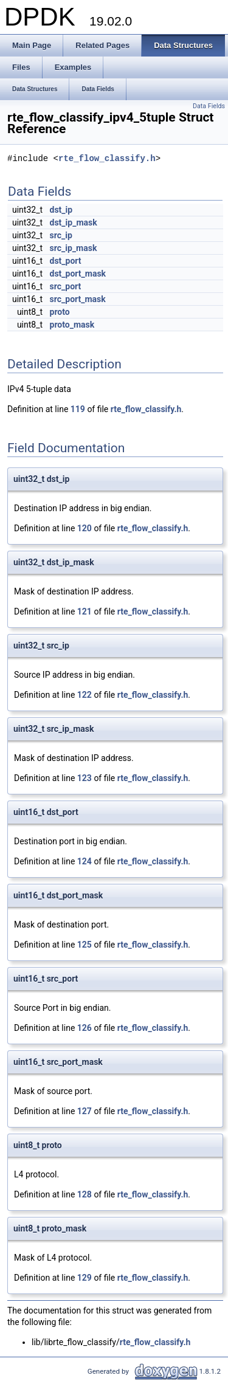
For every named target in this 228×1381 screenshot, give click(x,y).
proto (60, 312)
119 (78, 409)
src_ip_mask (73, 248)
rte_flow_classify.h (107, 159)
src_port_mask (78, 299)
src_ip (61, 235)
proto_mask (72, 324)
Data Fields (209, 106)
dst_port (65, 261)
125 (84, 944)
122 (84, 695)
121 (84, 611)
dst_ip (61, 210)
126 (84, 1028)
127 (84, 1111)
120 (84, 528)
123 (84, 778)
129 (84, 1278)
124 (84, 861)
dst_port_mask (78, 273)
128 (84, 1194)
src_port (65, 286)
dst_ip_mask (73, 222)
